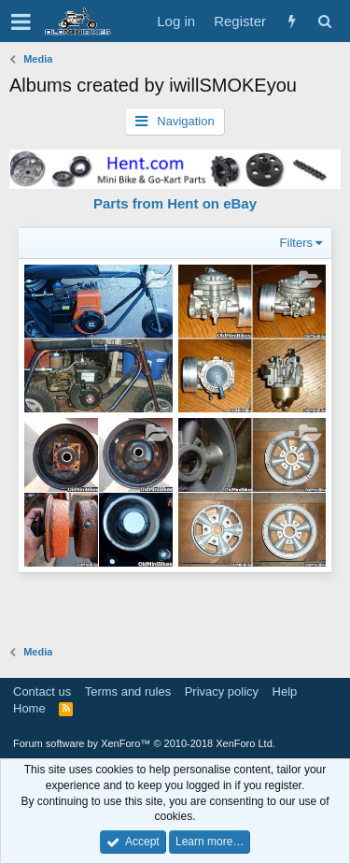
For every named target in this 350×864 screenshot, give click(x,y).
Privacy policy (222, 691)
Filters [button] (296, 243)
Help (285, 691)
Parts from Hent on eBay (175, 203)
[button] (21, 21)
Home (29, 708)
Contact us (42, 691)
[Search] (324, 21)
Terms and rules (128, 691)
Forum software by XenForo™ (144, 743)
